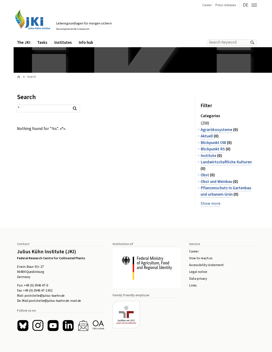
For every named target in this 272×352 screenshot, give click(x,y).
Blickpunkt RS (213, 149)
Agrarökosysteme (216, 130)
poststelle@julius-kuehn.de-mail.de (55, 300)
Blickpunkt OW (213, 143)
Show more (210, 204)
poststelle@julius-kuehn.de (44, 295)
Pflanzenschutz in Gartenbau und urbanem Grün (226, 191)
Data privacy (198, 278)
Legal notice (198, 271)
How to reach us (200, 258)
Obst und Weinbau (216, 182)
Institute (208, 156)
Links (193, 285)
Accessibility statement (206, 265)
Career (194, 251)
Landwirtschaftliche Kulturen (226, 162)
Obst (205, 175)
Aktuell (207, 136)
